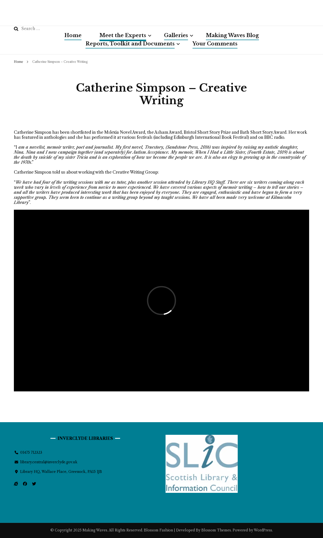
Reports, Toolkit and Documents (130, 44)
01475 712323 (31, 452)
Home (73, 35)
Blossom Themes (215, 530)
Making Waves (95, 530)
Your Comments (215, 44)
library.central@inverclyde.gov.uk (48, 462)
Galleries (176, 35)
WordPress (263, 530)
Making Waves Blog (232, 35)
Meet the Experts (122, 35)
